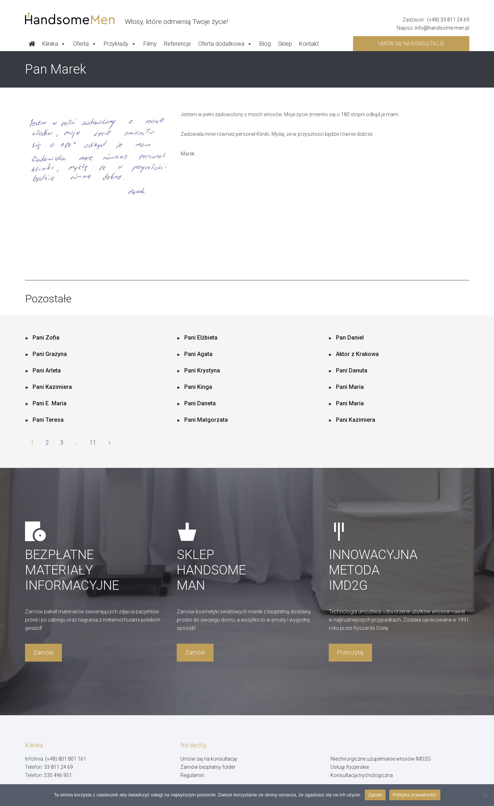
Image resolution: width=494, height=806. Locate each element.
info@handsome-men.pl (442, 28)
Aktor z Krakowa (357, 354)
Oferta (85, 44)
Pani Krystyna (202, 370)
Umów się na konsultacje (411, 43)
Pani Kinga (198, 387)
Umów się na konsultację (208, 759)
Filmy (150, 43)
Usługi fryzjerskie (350, 767)
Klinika (54, 44)
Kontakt (309, 43)
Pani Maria (350, 387)
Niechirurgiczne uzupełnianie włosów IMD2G (381, 759)
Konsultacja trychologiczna (362, 775)
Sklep (285, 43)
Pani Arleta (47, 370)
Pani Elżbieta (200, 337)
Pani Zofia (46, 337)
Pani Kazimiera (52, 387)
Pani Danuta (351, 370)
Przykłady (120, 44)
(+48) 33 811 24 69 (448, 20)
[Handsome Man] (126, 18)
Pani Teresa (48, 419)
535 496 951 (58, 775)
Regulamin (192, 775)
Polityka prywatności (415, 794)
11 (93, 442)
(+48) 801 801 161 (65, 759)
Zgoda (375, 794)
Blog (265, 43)
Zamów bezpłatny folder (207, 767)
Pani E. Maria (50, 403)
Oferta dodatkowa (225, 44)
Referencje (177, 43)
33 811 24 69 (58, 767)
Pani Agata (198, 354)
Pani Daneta (200, 403)
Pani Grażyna (50, 354)
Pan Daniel (350, 337)
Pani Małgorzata (206, 419)
